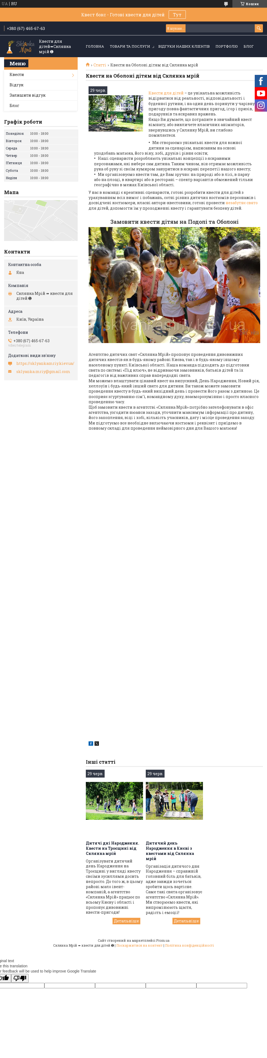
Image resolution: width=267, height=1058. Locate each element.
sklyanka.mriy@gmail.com (43, 371)
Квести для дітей (166, 93)
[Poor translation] (20, 978)
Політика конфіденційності (189, 945)
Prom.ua (162, 940)
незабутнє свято (241, 202)
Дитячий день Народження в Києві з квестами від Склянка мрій (170, 850)
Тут (177, 14)
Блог (249, 46)
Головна (95, 46)
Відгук (16, 84)
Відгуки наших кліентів (184, 46)
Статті (99, 65)
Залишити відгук (27, 95)
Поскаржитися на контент (139, 945)
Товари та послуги (130, 46)
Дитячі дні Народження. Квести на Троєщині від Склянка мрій (112, 848)
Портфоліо (227, 46)
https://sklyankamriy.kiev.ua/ (45, 363)
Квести (17, 74)
